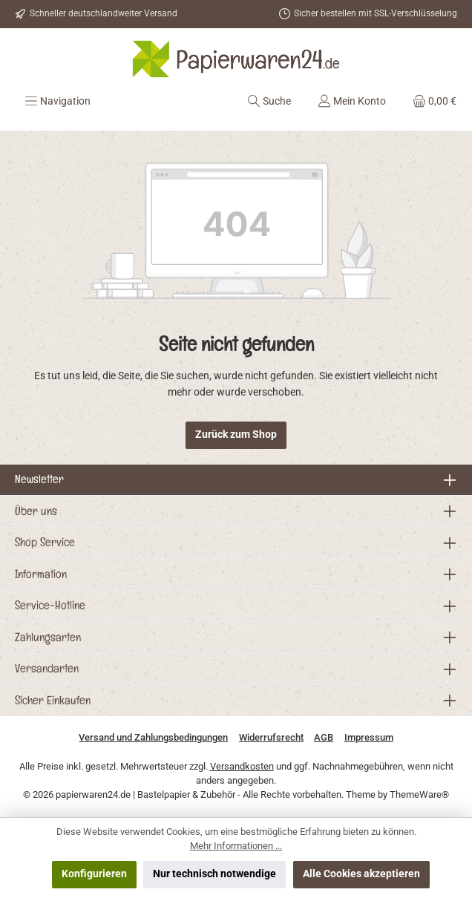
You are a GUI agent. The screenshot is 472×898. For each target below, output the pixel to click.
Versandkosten (242, 766)
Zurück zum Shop (236, 434)
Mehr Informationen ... (236, 845)
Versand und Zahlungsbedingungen (153, 737)
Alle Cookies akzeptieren (361, 874)
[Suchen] (269, 101)
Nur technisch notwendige (214, 874)
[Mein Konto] (352, 101)
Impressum (368, 737)
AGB (323, 737)
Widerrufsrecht (271, 737)
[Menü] (57, 101)
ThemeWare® (419, 794)
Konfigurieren (94, 874)
